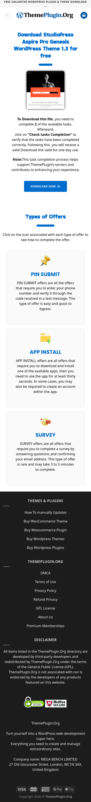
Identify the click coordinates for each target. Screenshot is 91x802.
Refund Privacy (45, 599)
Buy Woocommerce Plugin (45, 530)
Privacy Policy (45, 590)
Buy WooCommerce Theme (45, 521)
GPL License (45, 608)
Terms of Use (45, 581)
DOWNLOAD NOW (45, 186)
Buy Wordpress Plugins (45, 547)
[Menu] (7, 15)
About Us (45, 617)
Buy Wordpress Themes (45, 538)
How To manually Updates (45, 512)
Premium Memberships (45, 625)
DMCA (46, 573)
